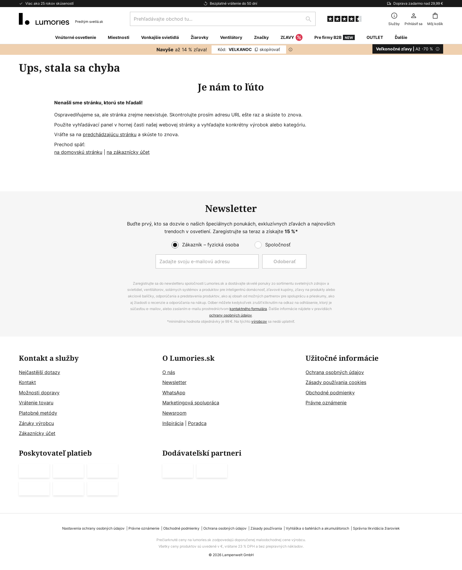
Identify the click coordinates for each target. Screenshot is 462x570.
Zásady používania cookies (336, 382)
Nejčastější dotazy (39, 372)
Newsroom (174, 413)
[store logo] (61, 19)
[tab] (87, 395)
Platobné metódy (38, 413)
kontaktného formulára (248, 309)
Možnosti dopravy (39, 392)
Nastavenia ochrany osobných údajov (93, 528)
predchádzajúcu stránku (109, 134)
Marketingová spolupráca (190, 403)
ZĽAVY (291, 38)
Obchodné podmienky (330, 392)
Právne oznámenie (326, 403)
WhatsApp (173, 392)
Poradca (197, 423)
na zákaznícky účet (128, 152)
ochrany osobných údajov (230, 315)
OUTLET (375, 37)
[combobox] (222, 19)
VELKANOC (249, 49)
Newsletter (174, 382)
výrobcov (259, 321)
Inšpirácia (173, 423)
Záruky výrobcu (36, 423)
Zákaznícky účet (37, 433)
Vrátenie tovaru (36, 403)
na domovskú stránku (78, 152)
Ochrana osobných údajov (335, 372)
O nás (168, 372)
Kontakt (27, 382)
